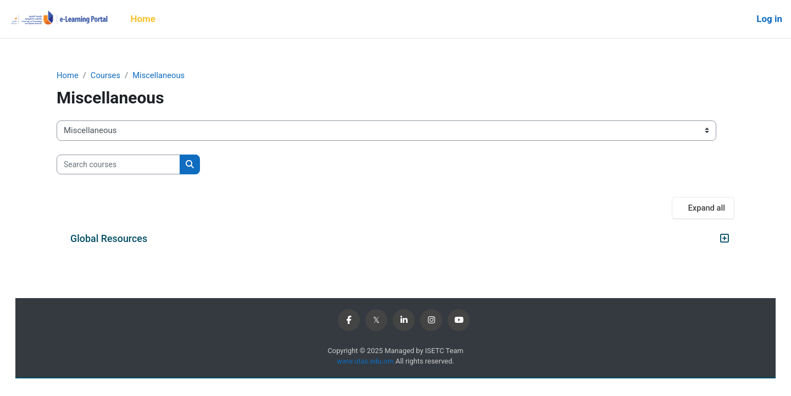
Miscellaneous (160, 75)
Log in (769, 18)
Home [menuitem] (142, 18)
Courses (106, 75)
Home (68, 75)
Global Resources (108, 239)
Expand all (706, 208)
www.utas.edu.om (366, 362)
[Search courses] (118, 165)
